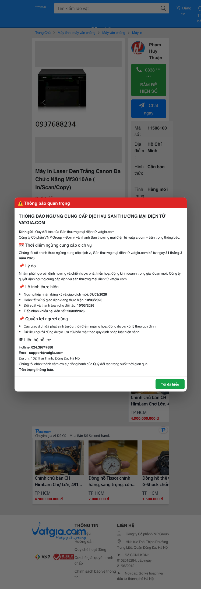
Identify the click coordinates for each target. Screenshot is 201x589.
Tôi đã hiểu (170, 384)
